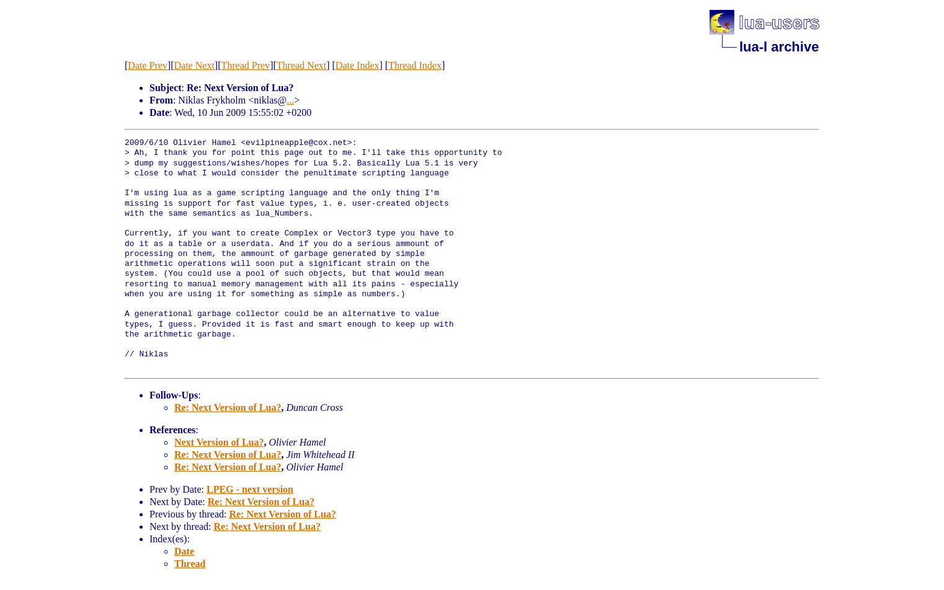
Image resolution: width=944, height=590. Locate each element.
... (290, 100)
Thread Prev (245, 65)
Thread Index (415, 65)
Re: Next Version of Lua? (227, 407)
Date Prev (147, 65)
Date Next (194, 65)
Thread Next (301, 65)
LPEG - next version (250, 489)
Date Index (358, 65)
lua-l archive (779, 47)
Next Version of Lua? (219, 442)
